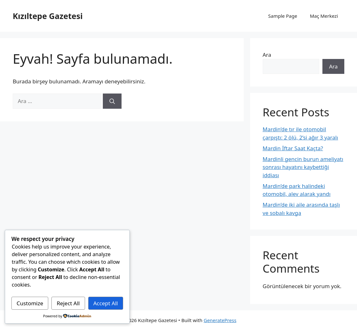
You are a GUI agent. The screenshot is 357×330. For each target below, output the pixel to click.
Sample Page (282, 16)
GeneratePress (220, 320)
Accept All (105, 303)
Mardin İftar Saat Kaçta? (293, 148)
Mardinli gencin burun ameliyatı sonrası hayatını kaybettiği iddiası (303, 167)
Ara (267, 54)
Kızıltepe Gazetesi (48, 15)
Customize (30, 303)
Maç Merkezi (324, 16)
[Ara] (112, 101)
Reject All (68, 303)
